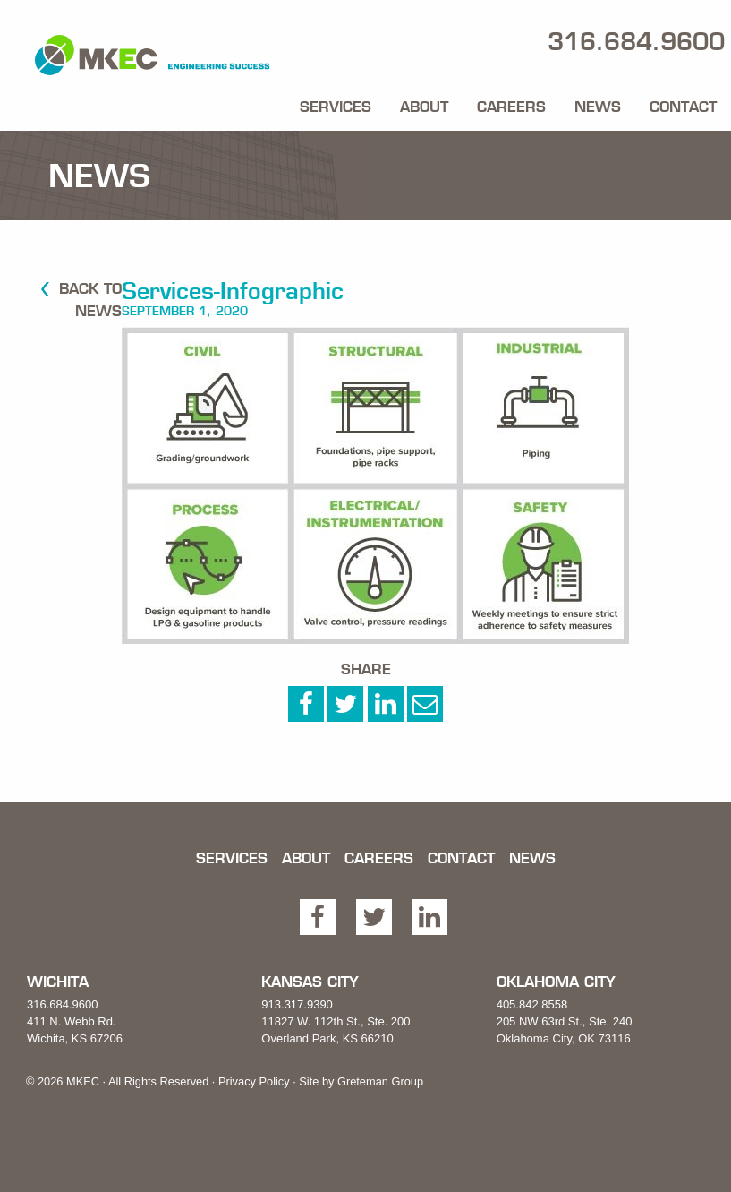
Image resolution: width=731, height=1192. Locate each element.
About (424, 107)
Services (335, 107)
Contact (683, 107)
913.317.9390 (297, 1004)
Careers (511, 107)
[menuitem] (335, 103)
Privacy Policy (254, 1081)
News (597, 107)
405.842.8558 (532, 1004)
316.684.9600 (62, 1004)
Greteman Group (380, 1081)
